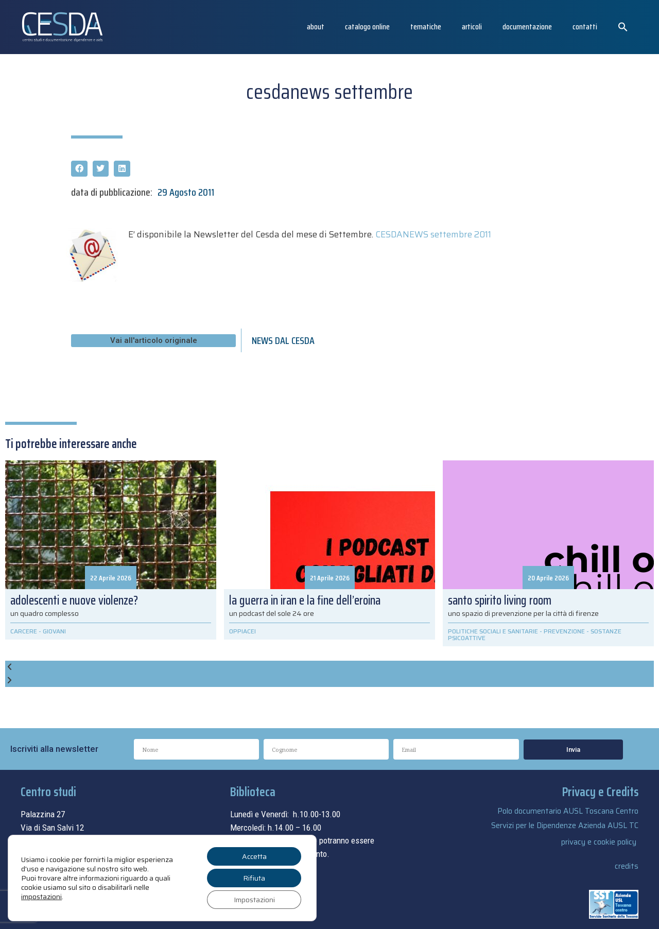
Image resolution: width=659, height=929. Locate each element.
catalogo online (367, 26)
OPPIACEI (242, 631)
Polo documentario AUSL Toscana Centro (567, 811)
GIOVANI (54, 631)
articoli (472, 26)
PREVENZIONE (564, 631)
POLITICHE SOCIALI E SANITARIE (493, 631)
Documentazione (527, 26)
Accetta (254, 856)
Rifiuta (254, 878)
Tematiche (425, 26)
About (315, 26)
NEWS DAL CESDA (283, 340)
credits (626, 866)
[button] (623, 27)
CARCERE (23, 631)
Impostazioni (254, 899)
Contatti (585, 26)
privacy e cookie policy (598, 842)
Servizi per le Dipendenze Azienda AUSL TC (564, 825)
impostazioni (41, 896)
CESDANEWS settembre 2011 (433, 234)
